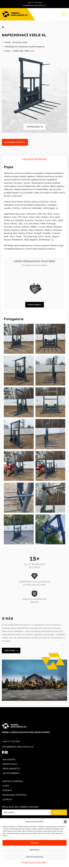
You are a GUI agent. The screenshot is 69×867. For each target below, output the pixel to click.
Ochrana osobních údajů (37, 862)
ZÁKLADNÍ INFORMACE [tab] (34, 159)
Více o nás (9, 651)
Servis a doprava (13, 781)
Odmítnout (34, 850)
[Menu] (64, 14)
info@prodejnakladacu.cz (34, 5)
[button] (65, 821)
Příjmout (34, 843)
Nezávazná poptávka (14, 142)
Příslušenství (11, 768)
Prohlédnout (34, 305)
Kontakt (7, 790)
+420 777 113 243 (34, 3)
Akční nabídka (11, 773)
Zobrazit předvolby (34, 857)
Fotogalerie (34, 127)
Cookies (25, 862)
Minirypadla (10, 764)
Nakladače (9, 759)
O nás (6, 786)
